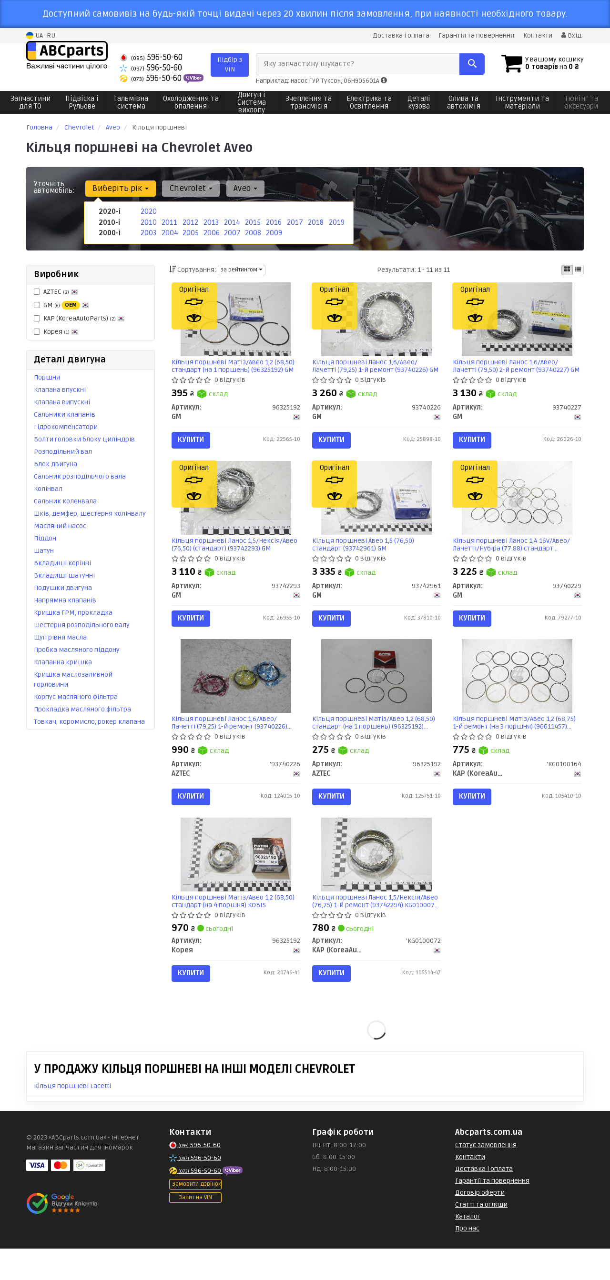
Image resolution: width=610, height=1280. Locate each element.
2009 (273, 231)
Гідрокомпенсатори (66, 426)
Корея (56, 331)
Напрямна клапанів (65, 600)
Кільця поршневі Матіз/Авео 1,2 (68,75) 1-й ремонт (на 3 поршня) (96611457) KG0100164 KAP (516, 741)
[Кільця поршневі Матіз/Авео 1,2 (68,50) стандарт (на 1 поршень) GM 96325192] (236, 321)
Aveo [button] (239, 188)
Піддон (45, 538)
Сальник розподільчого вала (80, 476)
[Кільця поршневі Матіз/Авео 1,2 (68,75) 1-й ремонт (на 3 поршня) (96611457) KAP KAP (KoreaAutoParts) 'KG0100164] (517, 694)
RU (51, 35)
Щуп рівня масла (60, 637)
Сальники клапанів (64, 414)
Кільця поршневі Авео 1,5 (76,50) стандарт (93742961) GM (366, 554)
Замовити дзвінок (196, 1215)
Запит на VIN (195, 1228)
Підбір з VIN (229, 64)
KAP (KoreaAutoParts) (79, 318)
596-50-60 (151, 57)
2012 (189, 221)
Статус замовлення (486, 1176)
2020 (148, 211)
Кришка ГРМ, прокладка (73, 612)
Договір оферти (480, 1224)
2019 (336, 221)
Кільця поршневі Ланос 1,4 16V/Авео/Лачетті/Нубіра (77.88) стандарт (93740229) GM (513, 554)
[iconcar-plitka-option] (567, 269)
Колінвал (48, 488)
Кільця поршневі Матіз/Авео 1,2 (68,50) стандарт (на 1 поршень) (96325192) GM (235, 368)
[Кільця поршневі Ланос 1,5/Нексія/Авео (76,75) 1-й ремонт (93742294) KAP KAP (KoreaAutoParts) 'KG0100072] (376, 881)
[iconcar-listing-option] (578, 269)
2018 (315, 221)
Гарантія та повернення (475, 35)
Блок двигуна (55, 464)
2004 (169, 231)
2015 (252, 221)
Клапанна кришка (63, 662)
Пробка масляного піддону (77, 649)
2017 (294, 221)
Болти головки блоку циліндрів (84, 439)
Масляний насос (60, 525)
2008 (252, 231)
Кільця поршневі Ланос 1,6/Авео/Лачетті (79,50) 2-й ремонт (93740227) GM (513, 368)
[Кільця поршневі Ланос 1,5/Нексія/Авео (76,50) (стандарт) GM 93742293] (236, 508)
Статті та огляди (481, 1236)
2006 (210, 231)
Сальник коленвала (65, 501)
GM (61, 304)
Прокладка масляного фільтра (82, 709)
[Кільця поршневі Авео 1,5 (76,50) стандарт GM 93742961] (376, 508)
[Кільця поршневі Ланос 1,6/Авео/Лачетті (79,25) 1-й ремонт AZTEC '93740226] (236, 694)
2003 (148, 231)
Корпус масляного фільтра (76, 696)
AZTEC (56, 291)
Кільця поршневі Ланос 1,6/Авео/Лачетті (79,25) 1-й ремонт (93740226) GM (372, 368)
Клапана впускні (60, 389)
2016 (273, 221)
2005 (190, 231)
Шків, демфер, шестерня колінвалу (90, 513)
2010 (148, 221)
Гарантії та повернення (492, 1212)
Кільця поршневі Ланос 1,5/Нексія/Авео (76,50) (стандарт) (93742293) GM (232, 554)
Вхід (571, 35)
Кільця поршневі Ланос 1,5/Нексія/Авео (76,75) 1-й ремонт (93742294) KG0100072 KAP (370, 927)
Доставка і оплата (399, 35)
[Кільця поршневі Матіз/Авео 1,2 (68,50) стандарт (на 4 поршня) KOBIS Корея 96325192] (236, 881)
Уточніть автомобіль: (54, 186)
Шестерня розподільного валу (82, 624)
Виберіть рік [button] (119, 188)
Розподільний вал (63, 451)
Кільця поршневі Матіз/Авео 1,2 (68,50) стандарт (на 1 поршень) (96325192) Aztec (376, 741)
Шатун (44, 550)
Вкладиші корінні (62, 563)
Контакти (537, 35)
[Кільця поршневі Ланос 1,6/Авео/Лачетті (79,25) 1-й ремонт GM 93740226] (376, 321)
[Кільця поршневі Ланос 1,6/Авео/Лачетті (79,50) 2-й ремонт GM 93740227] (517, 321)
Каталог (467, 1248)
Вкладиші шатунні (64, 575)
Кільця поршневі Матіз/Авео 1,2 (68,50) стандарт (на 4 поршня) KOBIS (235, 927)
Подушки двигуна (63, 587)
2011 (168, 221)
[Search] (471, 64)
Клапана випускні (62, 402)
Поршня (47, 377)
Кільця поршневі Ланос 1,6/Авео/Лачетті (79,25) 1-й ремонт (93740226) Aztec (232, 741)
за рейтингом (242, 269)
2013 (210, 221)
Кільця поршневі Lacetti (72, 1117)
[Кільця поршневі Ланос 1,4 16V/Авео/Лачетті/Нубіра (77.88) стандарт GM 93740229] (517, 508)
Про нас (467, 1260)
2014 (231, 221)
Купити (194, 442)
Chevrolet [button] (187, 188)
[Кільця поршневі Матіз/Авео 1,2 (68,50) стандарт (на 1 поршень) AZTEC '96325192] (376, 694)
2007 (231, 231)
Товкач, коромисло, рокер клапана (89, 721)
